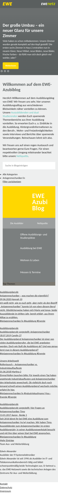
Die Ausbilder (16, 223)
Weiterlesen (10, 65)
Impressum (5, 491)
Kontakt (4, 483)
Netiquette (22, 156)
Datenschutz (6, 487)
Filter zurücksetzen (12, 181)
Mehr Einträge (7, 440)
